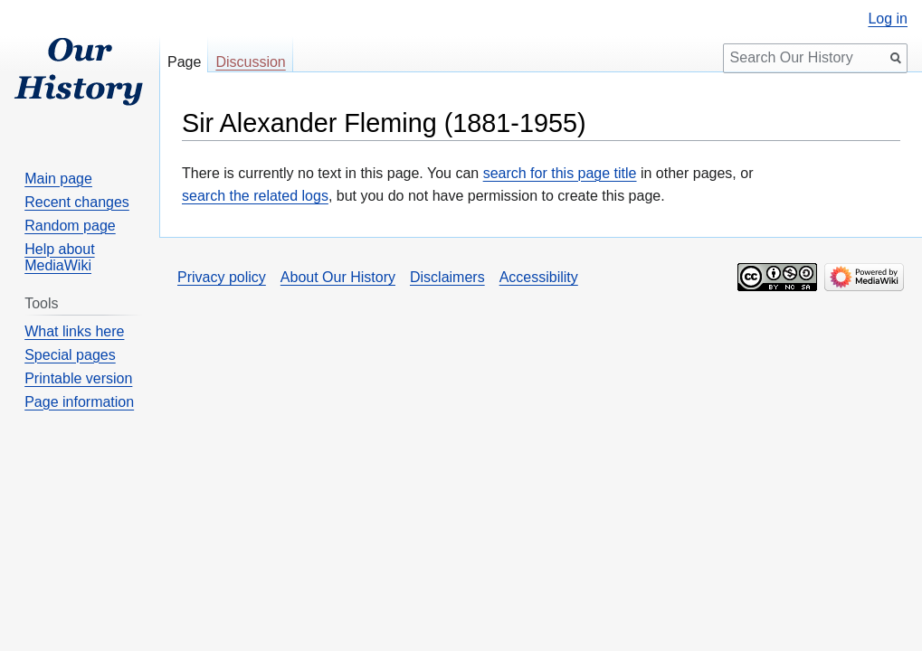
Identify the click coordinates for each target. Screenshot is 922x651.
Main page (58, 178)
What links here (74, 331)
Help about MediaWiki (59, 257)
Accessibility (538, 277)
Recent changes (76, 202)
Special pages (70, 355)
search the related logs (255, 195)
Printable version (78, 378)
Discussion (250, 62)
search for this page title (560, 173)
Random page (70, 225)
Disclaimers (447, 277)
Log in (888, 19)
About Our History (337, 277)
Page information (79, 402)
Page (184, 62)
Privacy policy (221, 277)
